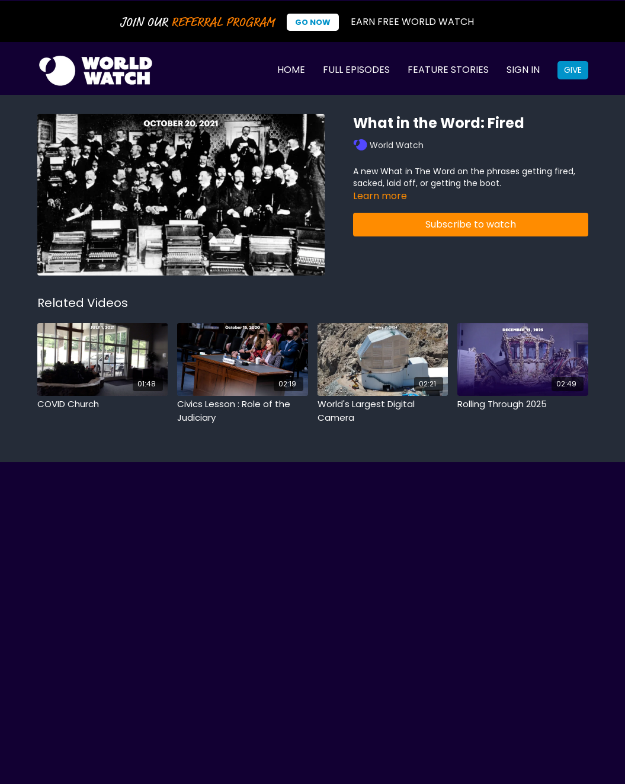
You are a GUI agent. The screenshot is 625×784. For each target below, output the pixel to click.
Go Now (313, 22)
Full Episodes (356, 69)
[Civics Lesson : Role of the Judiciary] (242, 411)
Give (573, 70)
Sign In (523, 69)
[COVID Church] (102, 404)
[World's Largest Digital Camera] (383, 411)
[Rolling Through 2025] (522, 404)
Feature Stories (448, 69)
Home (291, 69)
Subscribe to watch (470, 224)
